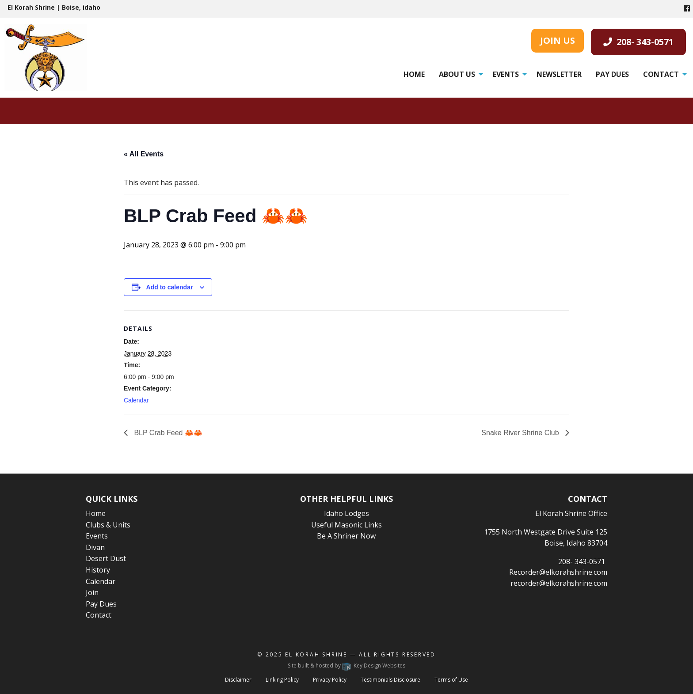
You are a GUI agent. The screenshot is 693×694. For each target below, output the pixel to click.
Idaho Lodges (346, 513)
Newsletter (559, 74)
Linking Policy (282, 679)
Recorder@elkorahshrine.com (558, 572)
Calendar (136, 400)
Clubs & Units (108, 525)
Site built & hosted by (346, 665)
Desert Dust (106, 558)
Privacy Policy (329, 679)
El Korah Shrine (316, 654)
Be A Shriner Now (346, 536)
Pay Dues (612, 74)
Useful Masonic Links (346, 525)
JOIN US (557, 40)
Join (92, 592)
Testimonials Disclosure (390, 679)
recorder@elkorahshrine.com (558, 583)
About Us (457, 74)
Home (414, 74)
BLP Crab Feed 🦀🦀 (167, 432)
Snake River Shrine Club (521, 432)
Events (506, 74)
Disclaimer (238, 679)
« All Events (144, 154)
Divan (95, 547)
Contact (661, 74)
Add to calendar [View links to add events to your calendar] (169, 287)
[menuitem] (414, 74)
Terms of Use (451, 679)
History (98, 570)
